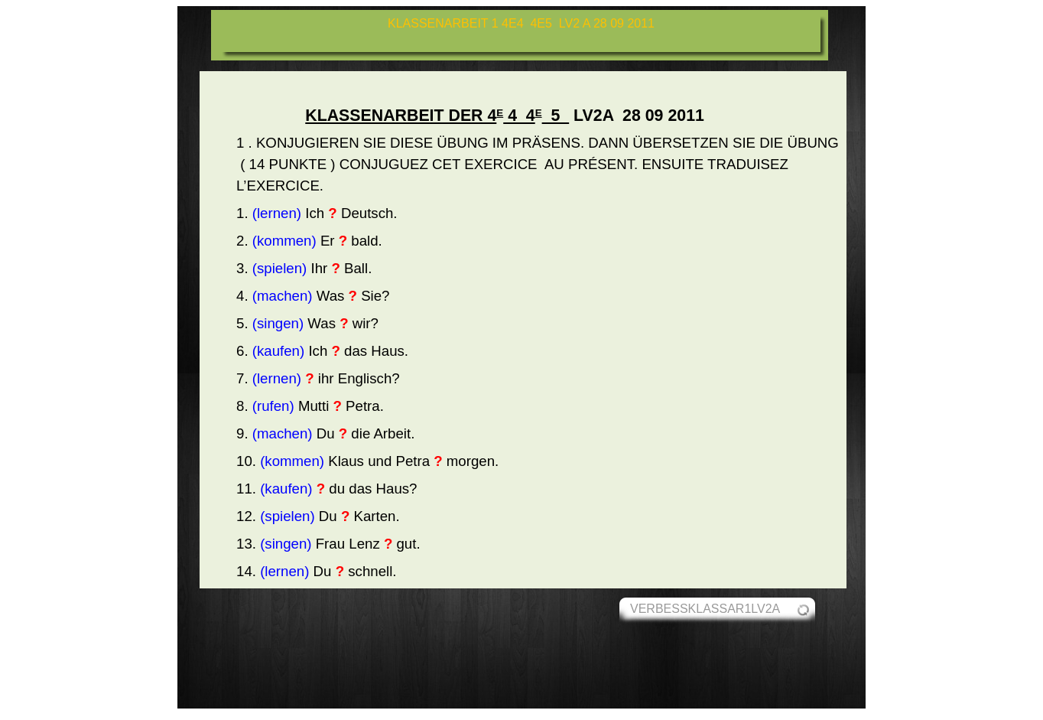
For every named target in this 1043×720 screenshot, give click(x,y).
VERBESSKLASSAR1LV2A (705, 608)
